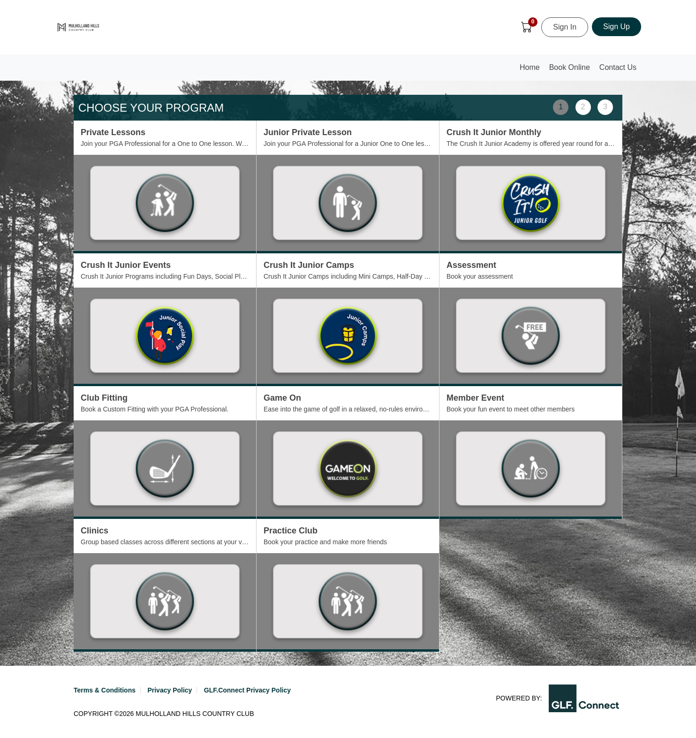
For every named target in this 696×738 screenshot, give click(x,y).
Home (532, 70)
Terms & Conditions (105, 690)
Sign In (564, 27)
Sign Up (616, 26)
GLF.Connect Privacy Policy (247, 690)
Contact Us (617, 67)
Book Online (569, 67)
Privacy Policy (169, 690)
